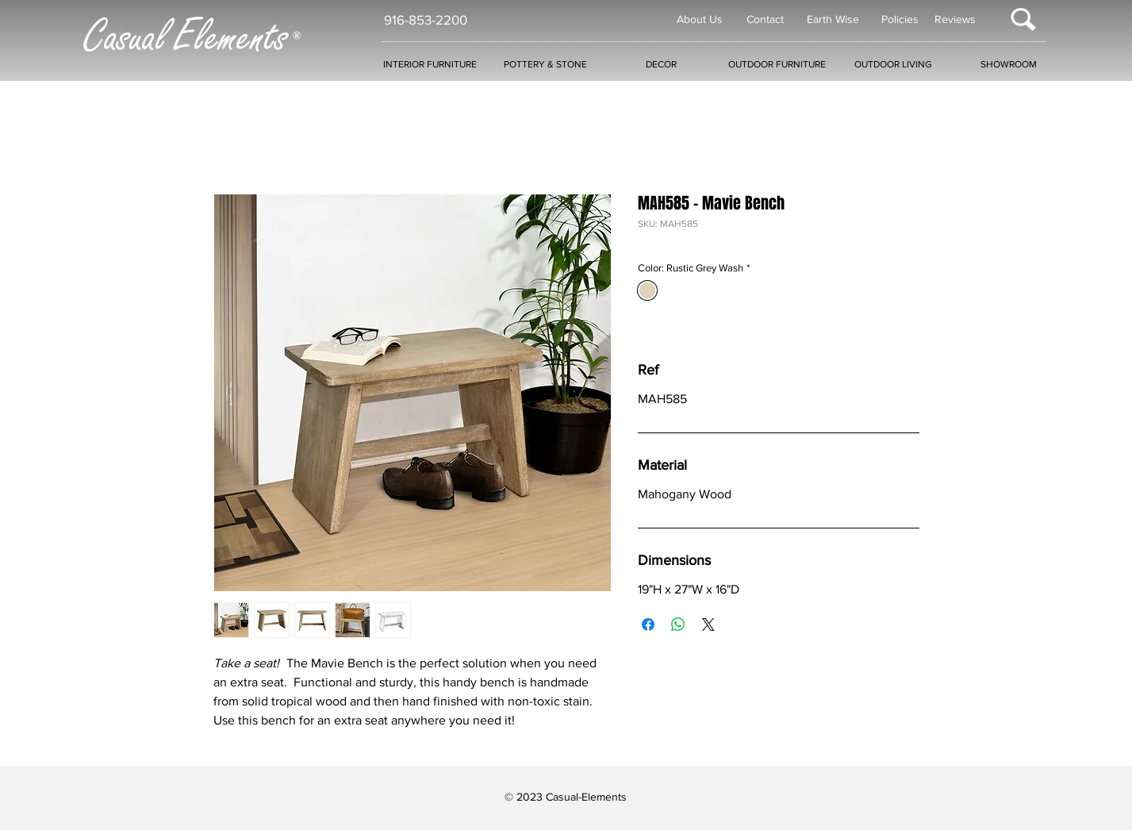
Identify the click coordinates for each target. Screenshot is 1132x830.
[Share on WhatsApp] (678, 624)
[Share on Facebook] (648, 624)
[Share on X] (708, 624)
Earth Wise (833, 19)
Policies (900, 19)
